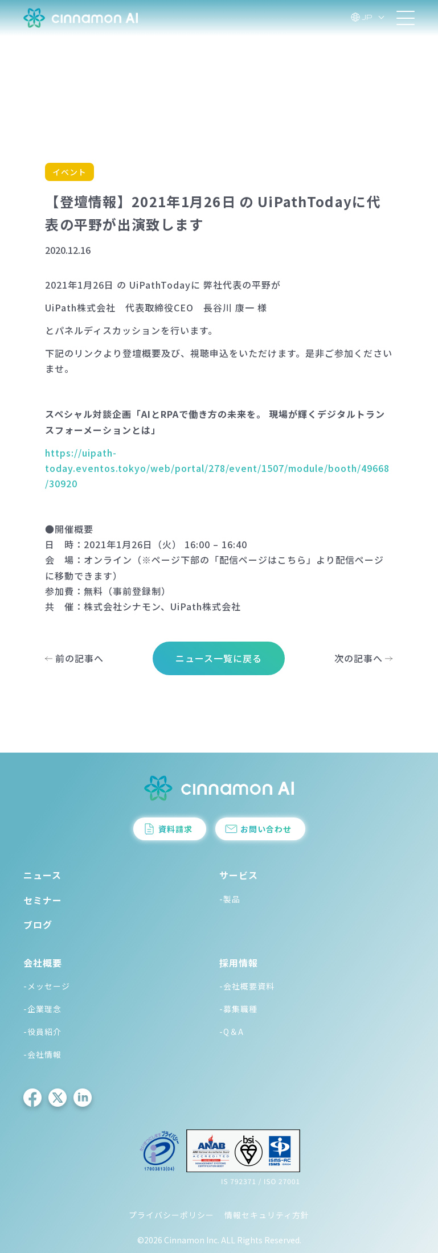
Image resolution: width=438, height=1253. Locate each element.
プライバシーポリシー (171, 1215)
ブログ (37, 924)
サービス (238, 875)
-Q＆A (231, 1031)
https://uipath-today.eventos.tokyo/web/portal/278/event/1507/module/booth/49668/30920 (217, 468)
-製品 (229, 899)
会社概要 (42, 962)
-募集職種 (238, 1008)
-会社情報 (42, 1054)
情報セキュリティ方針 (266, 1215)
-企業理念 (42, 1008)
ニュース (42, 875)
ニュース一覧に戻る (218, 658)
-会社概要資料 (247, 986)
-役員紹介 (42, 1031)
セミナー (42, 900)
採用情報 (238, 962)
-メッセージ (46, 986)
